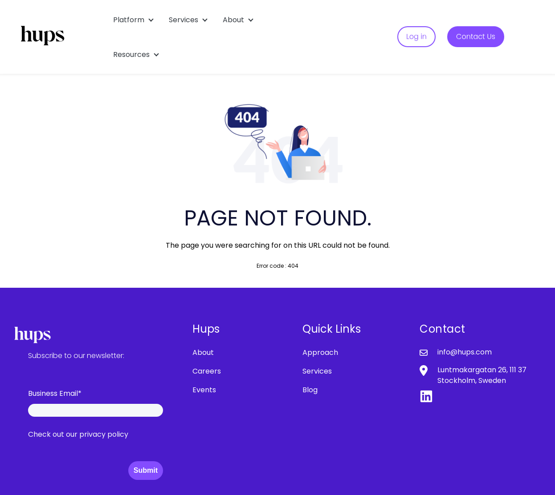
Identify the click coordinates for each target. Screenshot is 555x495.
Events (204, 390)
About (233, 20)
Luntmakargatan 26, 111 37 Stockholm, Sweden (481, 375)
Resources (131, 54)
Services (183, 20)
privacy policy (103, 434)
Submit (146, 470)
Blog (310, 390)
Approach (320, 352)
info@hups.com (464, 352)
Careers (206, 371)
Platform (128, 20)
